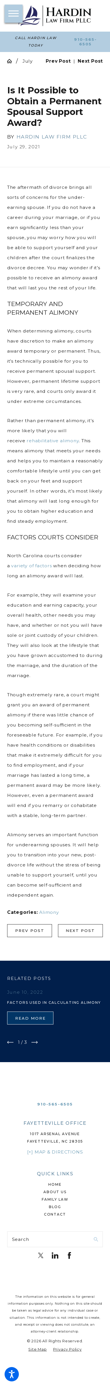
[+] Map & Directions (55, 1152)
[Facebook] (69, 1255)
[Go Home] (11, 61)
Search (20, 1239)
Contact (55, 1214)
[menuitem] (55, 1184)
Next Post (80, 930)
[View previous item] (10, 1042)
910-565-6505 (85, 41)
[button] (12, 1374)
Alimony (49, 912)
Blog (55, 1207)
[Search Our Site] (96, 1239)
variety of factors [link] (31, 565)
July (28, 61)
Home (54, 1184)
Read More (30, 1018)
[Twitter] (40, 1255)
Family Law (55, 1199)
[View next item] (34, 1042)
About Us (54, 1192)
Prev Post (29, 930)
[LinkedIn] (55, 1255)
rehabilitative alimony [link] (53, 440)
